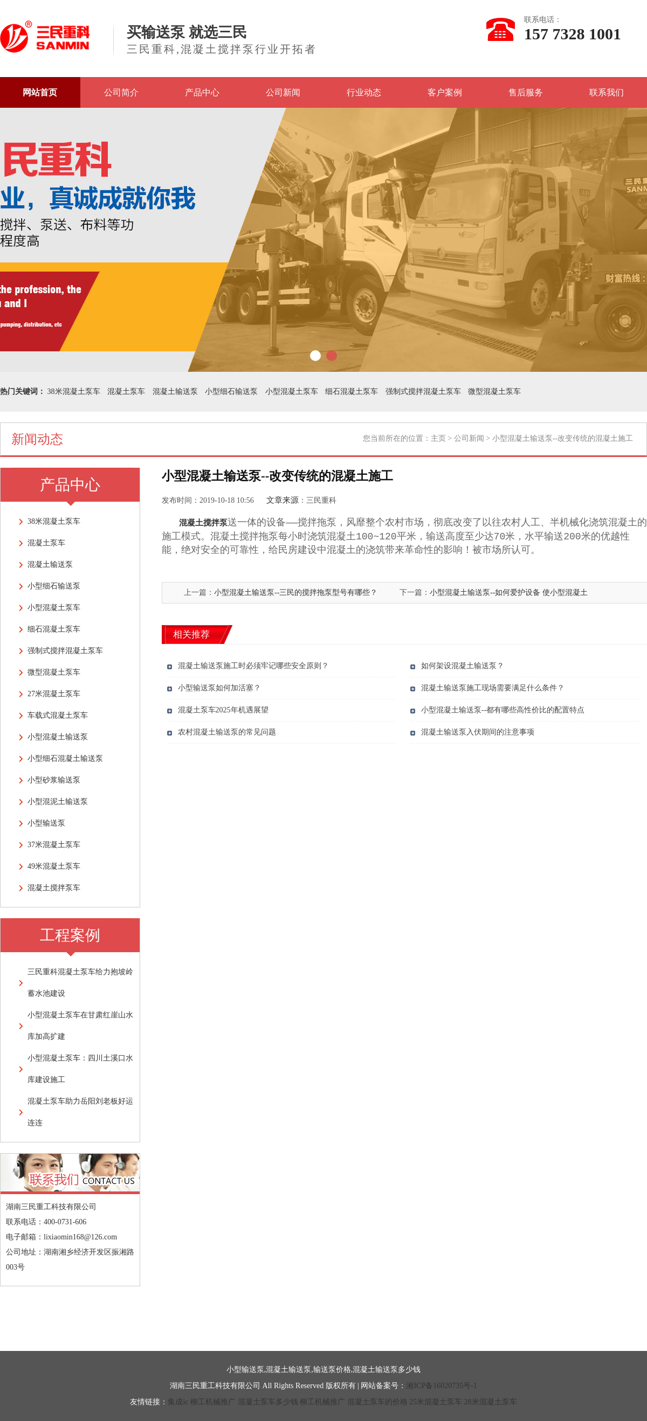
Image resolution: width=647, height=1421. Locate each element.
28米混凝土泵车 (490, 1402)
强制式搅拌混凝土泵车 (423, 391)
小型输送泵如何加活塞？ (219, 688)
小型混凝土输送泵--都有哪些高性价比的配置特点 (502, 710)
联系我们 (606, 92)
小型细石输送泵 (231, 391)
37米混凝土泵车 (53, 845)
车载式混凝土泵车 (57, 715)
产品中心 (202, 92)
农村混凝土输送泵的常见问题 (227, 732)
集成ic (178, 1402)
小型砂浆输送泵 (53, 780)
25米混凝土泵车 (435, 1402)
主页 (438, 438)
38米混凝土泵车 (73, 391)
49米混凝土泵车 (53, 866)
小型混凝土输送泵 (57, 737)
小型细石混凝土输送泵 (65, 758)
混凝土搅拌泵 (203, 522)
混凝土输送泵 (175, 391)
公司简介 (121, 92)
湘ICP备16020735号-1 (441, 1386)
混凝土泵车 (126, 391)
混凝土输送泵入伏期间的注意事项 (477, 732)
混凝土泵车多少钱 (268, 1402)
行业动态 (364, 92)
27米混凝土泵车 (53, 694)
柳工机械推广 (213, 1402)
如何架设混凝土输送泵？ (462, 666)
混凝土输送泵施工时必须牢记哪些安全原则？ (253, 666)
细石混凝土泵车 (351, 391)
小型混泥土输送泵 (57, 802)
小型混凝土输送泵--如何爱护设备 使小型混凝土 (509, 592)
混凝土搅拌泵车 (53, 888)
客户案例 (445, 92)
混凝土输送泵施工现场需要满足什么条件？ (493, 688)
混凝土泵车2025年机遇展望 (223, 710)
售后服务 (525, 92)
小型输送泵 (46, 823)
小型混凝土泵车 (291, 391)
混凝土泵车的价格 (377, 1402)
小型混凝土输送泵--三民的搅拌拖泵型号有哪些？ (295, 592)
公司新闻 (283, 92)
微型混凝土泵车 (494, 391)
